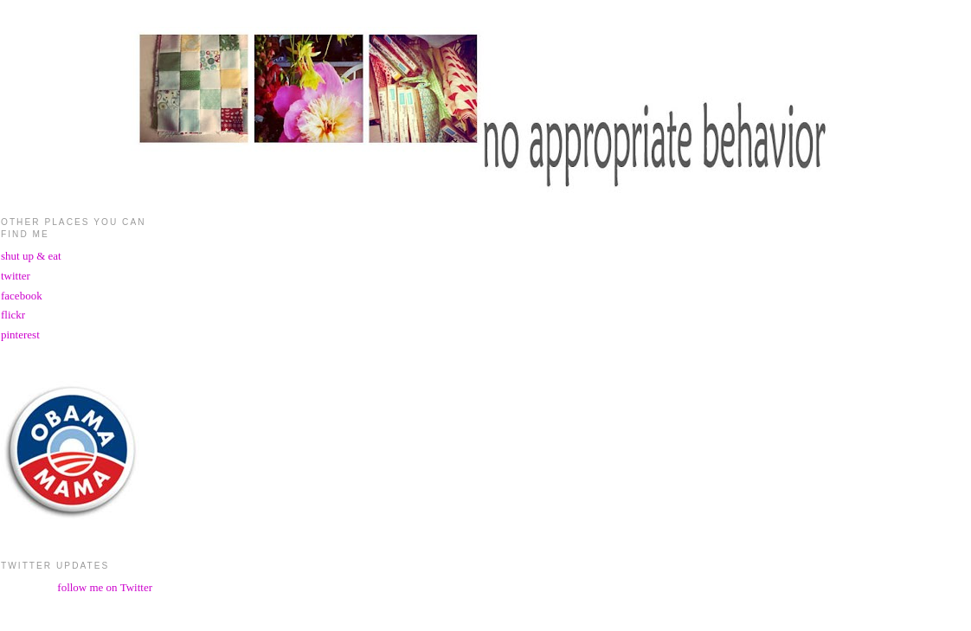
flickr (13, 314)
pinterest (20, 334)
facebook (21, 295)
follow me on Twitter (104, 587)
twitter (15, 275)
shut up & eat (31, 255)
